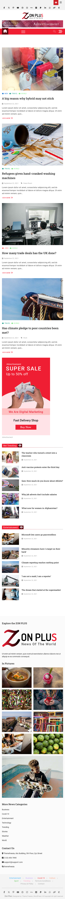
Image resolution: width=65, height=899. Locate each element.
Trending (5, 827)
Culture (52, 878)
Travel (14, 93)
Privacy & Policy (27, 884)
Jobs (6, 248)
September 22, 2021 (11, 104)
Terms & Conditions (43, 881)
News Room (27, 183)
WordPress (37, 896)
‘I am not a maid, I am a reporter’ (36, 576)
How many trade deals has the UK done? (29, 253)
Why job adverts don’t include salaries (39, 494)
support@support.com (12, 862)
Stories (5, 831)
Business (5, 810)
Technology (6, 823)
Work (25, 338)
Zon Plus (8, 896)
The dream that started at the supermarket (41, 590)
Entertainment (8, 818)
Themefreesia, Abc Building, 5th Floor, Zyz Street (22, 853)
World (24, 93)
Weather (5, 836)
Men (6, 93)
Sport (16, 881)
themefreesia (8, 867)
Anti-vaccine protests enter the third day (40, 467)
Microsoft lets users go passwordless (39, 534)
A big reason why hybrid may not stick (28, 98)
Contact (41, 884)
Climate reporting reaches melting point (40, 562)
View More (7, 118)
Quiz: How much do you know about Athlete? (42, 481)
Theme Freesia (27, 896)
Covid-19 (5, 814)
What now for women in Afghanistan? (39, 508)
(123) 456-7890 (9, 858)
